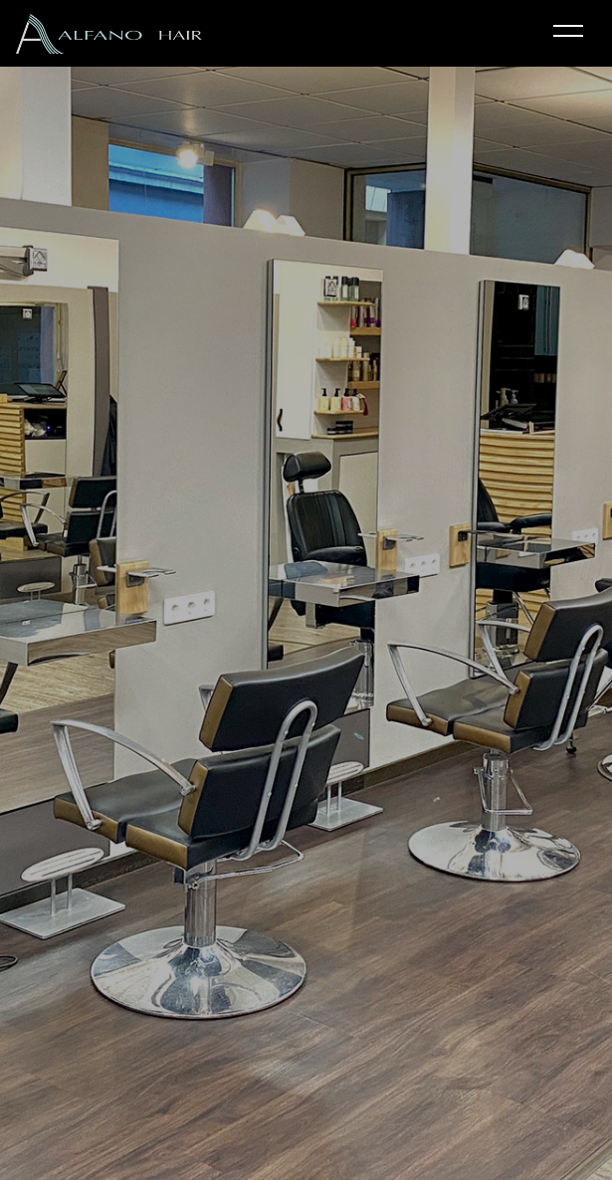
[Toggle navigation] (568, 33)
